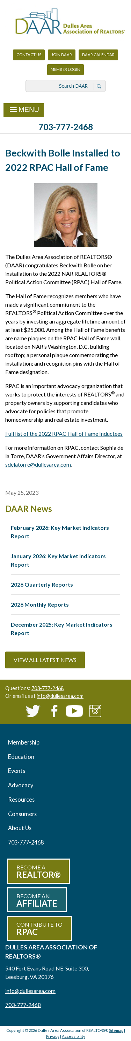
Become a (38, 872)
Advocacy (20, 785)
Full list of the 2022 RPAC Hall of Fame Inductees (64, 433)
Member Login (65, 71)
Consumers (22, 813)
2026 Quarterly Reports (42, 584)
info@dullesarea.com (60, 696)
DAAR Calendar (98, 54)
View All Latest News (45, 659)
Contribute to (39, 929)
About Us (19, 828)
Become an (36, 900)
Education (21, 756)
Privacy (52, 1036)
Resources (21, 799)
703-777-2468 (65, 127)
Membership (23, 742)
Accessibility (73, 1036)
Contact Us (28, 54)
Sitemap (116, 1030)
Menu (23, 110)
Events (16, 770)
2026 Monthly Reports (40, 604)
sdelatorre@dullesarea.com (38, 464)
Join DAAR (61, 54)
